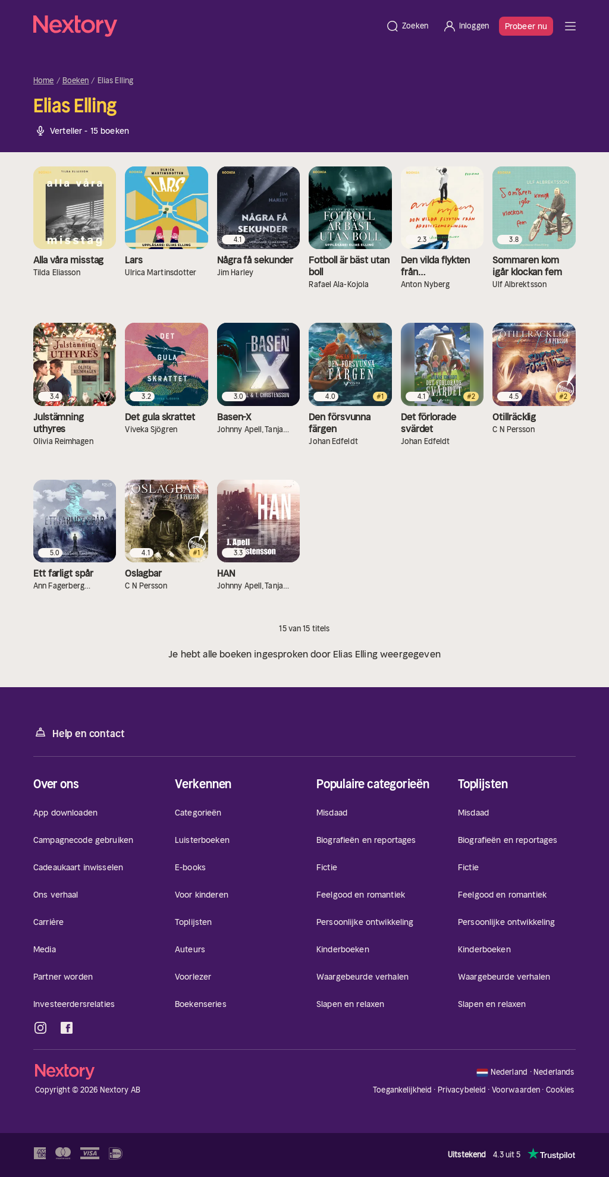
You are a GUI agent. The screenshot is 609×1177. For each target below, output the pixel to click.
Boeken (75, 81)
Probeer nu (526, 26)
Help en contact (78, 732)
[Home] (205, 26)
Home (43, 81)
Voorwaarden (516, 1090)
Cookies (560, 1090)
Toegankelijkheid (402, 1090)
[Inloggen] (465, 26)
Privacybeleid (462, 1090)
